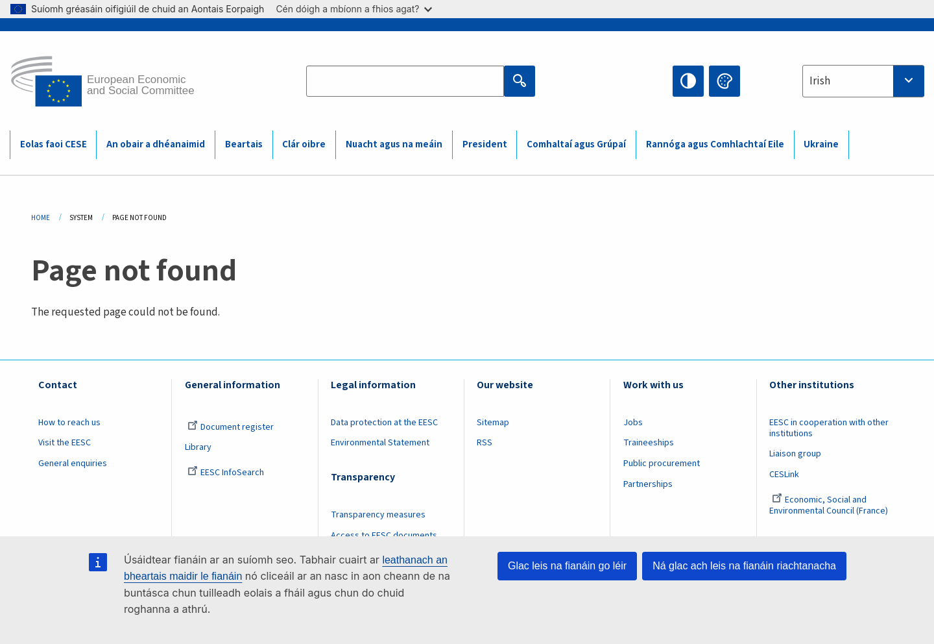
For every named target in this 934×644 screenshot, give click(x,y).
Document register (230, 427)
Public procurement (661, 463)
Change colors (724, 81)
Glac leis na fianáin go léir (567, 565)
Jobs (633, 422)
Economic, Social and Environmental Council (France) (829, 505)
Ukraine (821, 144)
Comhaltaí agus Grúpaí (576, 144)
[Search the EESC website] (405, 81)
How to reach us (69, 422)
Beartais (244, 144)
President (484, 144)
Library (198, 447)
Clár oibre (304, 144)
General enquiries (72, 463)
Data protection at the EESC (384, 422)
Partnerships (648, 484)
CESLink (784, 474)
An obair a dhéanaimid (155, 144)
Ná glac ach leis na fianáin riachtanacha (744, 565)
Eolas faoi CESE (53, 144)
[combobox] (863, 81)
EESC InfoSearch (225, 472)
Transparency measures (378, 514)
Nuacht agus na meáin (394, 144)
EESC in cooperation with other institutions (829, 428)
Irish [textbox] (819, 81)
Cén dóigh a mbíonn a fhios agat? (354, 8)
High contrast (688, 81)
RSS (484, 442)
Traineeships (648, 442)
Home (40, 218)
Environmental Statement (380, 442)
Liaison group (795, 453)
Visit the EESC (64, 442)
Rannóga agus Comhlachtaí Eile (715, 144)
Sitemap (493, 422)
